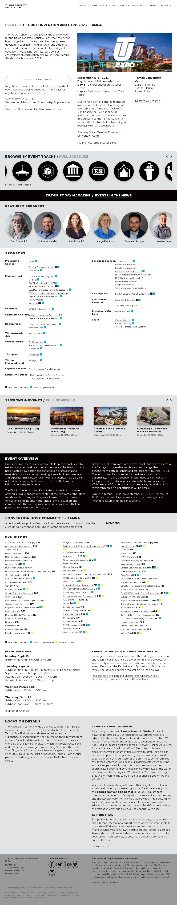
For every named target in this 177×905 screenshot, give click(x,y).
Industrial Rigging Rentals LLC (44, 345)
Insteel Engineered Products (77, 592)
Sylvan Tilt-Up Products (133, 596)
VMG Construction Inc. (40, 309)
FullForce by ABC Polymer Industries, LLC (84, 546)
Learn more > (100, 846)
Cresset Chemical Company (19, 593)
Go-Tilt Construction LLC (41, 283)
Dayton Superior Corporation (43, 324)
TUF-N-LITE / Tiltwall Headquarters (138, 615)
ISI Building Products (73, 599)
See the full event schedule (18, 184)
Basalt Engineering (14, 553)
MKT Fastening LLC (73, 625)
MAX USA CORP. (72, 614)
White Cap (34, 270)
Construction (155, 5)
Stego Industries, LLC (125, 284)
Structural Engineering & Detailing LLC (140, 585)
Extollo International (125, 264)
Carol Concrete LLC (15, 575)
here (45, 93)
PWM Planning (128, 557)
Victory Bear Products (132, 625)
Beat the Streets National (17, 560)
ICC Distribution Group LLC (129, 278)
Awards (92, 5)
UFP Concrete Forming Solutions (137, 618)
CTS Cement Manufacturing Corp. (22, 600)
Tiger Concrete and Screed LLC (44, 296)
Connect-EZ (11, 589)
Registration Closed (38, 79)
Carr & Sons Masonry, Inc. (41, 276)
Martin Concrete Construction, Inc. (132, 294)
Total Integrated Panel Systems (44, 369)
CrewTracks (11, 596)
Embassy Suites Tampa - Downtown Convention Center (99, 134)
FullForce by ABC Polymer (128, 271)
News (112, 5)
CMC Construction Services (18, 578)
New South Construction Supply (137, 542)
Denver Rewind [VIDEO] (20, 99)
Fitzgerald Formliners (74, 542)
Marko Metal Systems (126, 281)
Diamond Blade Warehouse (19, 615)
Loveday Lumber (71, 607)
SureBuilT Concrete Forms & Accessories (48, 290)
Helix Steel (68, 563)
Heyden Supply (70, 567)
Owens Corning (123, 320)
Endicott (9, 625)
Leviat (32, 261)
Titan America (36, 299)
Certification (138, 5)
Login (168, 5)
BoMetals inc (11, 564)
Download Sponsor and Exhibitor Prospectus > (33, 109)
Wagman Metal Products (133, 629)
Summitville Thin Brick (132, 589)
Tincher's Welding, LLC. (126, 305)
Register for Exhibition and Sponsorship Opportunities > (125, 675)
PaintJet (125, 549)
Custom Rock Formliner (17, 604)
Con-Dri (9, 585)
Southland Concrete (125, 300)
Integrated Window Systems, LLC (45, 315)
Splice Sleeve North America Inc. (137, 578)
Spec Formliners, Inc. (131, 571)
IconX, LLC (34, 360)
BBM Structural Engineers (18, 557)
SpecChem (126, 575)
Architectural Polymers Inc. (19, 546)
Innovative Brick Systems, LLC (78, 588)
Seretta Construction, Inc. (41, 267)
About (82, 5)
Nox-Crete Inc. (36, 333)
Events (103, 5)
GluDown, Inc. (36, 342)
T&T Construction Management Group (48, 293)
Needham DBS (36, 327)
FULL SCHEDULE (73, 157)
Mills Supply (69, 617)
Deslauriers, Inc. (13, 611)
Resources (123, 5)
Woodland (34, 303)
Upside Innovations (130, 622)
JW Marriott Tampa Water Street (97, 142)
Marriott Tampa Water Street (103, 108)
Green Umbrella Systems (75, 560)
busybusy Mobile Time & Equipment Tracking (28, 571)
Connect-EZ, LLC (123, 261)
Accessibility (112, 882)
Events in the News (113, 195)
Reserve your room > (148, 100)
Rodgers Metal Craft (131, 564)
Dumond (9, 622)
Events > (13, 25)
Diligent (33, 279)
